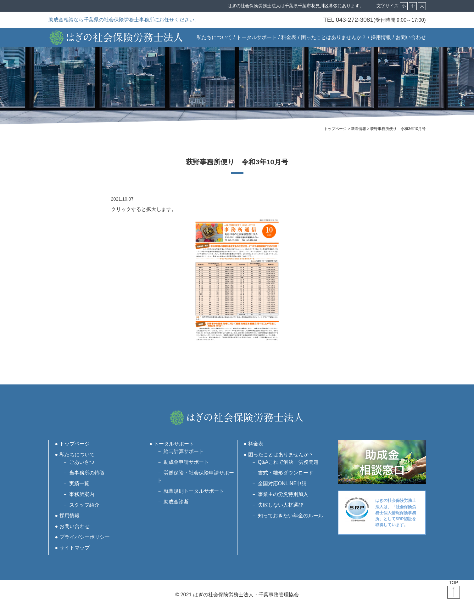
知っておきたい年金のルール (290, 515)
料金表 (288, 37)
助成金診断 (176, 501)
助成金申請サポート (186, 462)
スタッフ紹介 (84, 505)
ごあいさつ (81, 462)
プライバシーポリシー (84, 537)
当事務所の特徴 (86, 472)
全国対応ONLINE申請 (282, 483)
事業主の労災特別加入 (283, 494)
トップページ (74, 443)
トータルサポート (257, 37)
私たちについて (214, 37)
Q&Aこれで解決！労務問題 (288, 462)
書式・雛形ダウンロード (285, 472)
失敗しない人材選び (280, 505)
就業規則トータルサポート (194, 491)
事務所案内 (81, 494)
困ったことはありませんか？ (333, 37)
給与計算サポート (184, 451)
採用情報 (381, 37)
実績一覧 (79, 483)
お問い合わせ (411, 37)
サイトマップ (74, 547)
